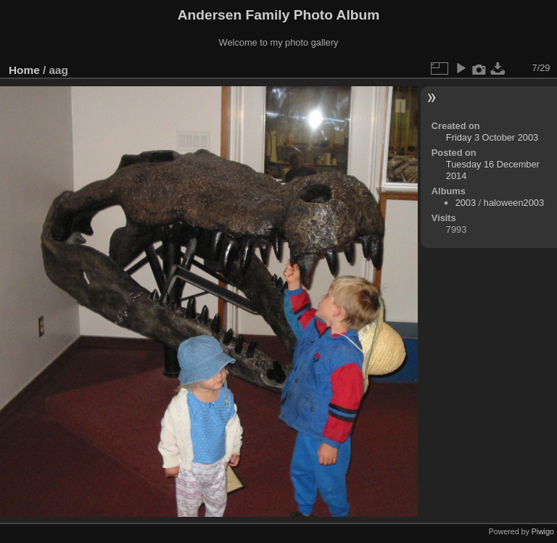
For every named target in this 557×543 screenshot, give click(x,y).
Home (24, 70)
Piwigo (543, 531)
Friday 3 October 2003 (492, 137)
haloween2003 (514, 202)
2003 (465, 202)
